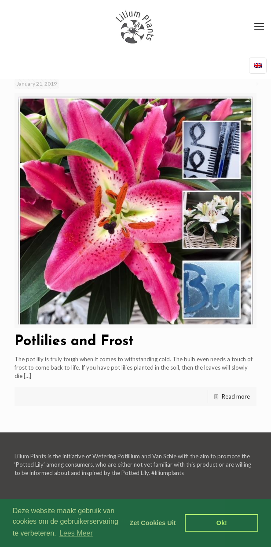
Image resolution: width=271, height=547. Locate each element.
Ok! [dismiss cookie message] (221, 522)
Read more (236, 396)
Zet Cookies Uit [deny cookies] (153, 522)
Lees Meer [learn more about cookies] (76, 533)
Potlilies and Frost (74, 342)
